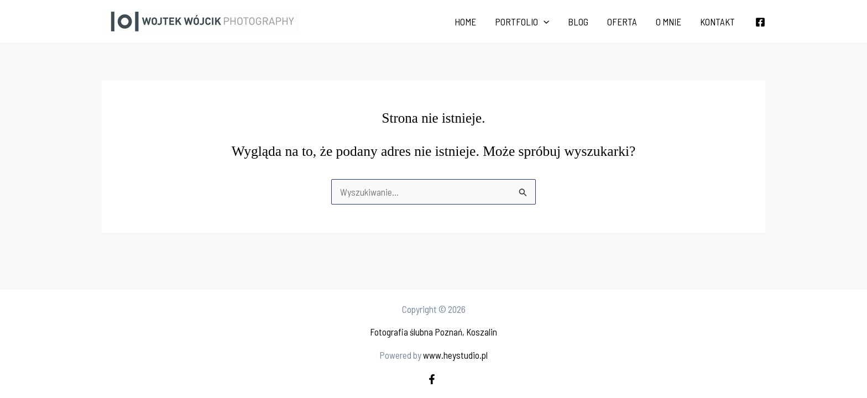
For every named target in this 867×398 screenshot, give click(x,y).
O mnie (668, 21)
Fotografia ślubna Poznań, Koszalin (433, 331)
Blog (578, 21)
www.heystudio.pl (455, 354)
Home (465, 21)
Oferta (622, 21)
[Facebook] (760, 22)
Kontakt (717, 21)
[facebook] (433, 379)
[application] (543, 21)
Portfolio (522, 21)
